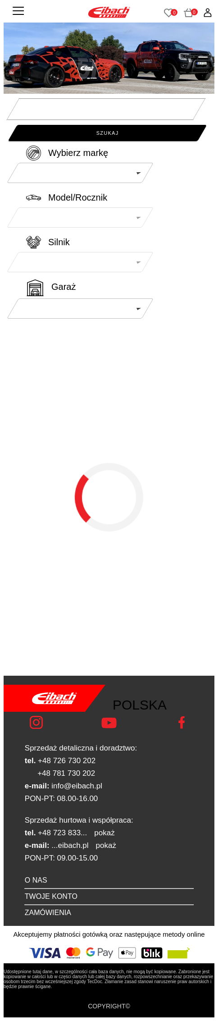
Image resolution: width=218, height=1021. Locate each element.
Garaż (63, 287)
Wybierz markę (78, 153)
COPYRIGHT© (109, 1006)
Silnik (59, 242)
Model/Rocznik (77, 197)
